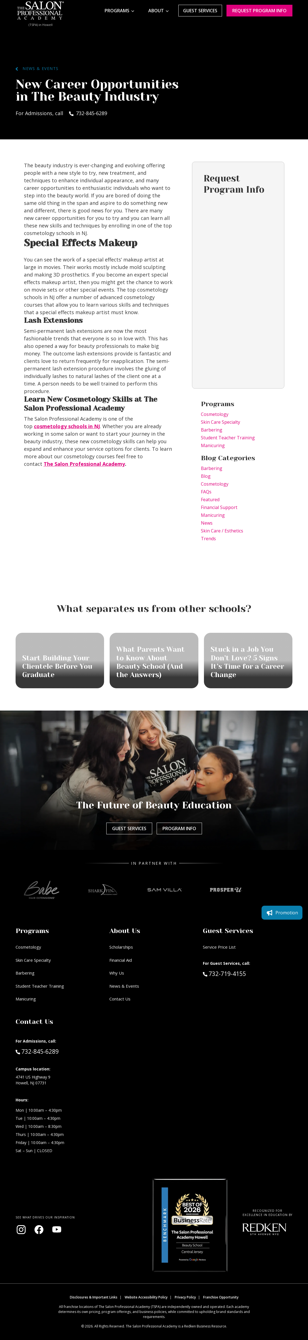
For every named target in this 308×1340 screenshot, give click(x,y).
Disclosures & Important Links (93, 1297)
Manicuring (213, 445)
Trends (208, 538)
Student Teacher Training (228, 438)
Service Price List (219, 947)
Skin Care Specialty (220, 422)
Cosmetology (214, 414)
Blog (206, 476)
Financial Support (219, 507)
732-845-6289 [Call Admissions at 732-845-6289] (37, 1051)
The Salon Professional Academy (84, 464)
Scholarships (121, 947)
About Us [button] (124, 931)
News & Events (37, 68)
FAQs (206, 492)
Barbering (211, 430)
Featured (210, 499)
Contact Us (119, 999)
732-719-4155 (236, 973)
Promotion (282, 912)
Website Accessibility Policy (146, 1297)
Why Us (116, 973)
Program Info (179, 828)
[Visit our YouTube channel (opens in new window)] (56, 1229)
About (156, 11)
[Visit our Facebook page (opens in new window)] (39, 1229)
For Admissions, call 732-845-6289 (61, 113)
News (207, 523)
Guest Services (200, 11)
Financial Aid (120, 960)
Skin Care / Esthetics (222, 531)
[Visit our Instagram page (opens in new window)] (21, 1229)
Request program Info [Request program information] (259, 11)
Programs (117, 11)
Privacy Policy (185, 1297)
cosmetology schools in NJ (67, 426)
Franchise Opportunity (220, 1297)
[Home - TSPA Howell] (41, 10)
